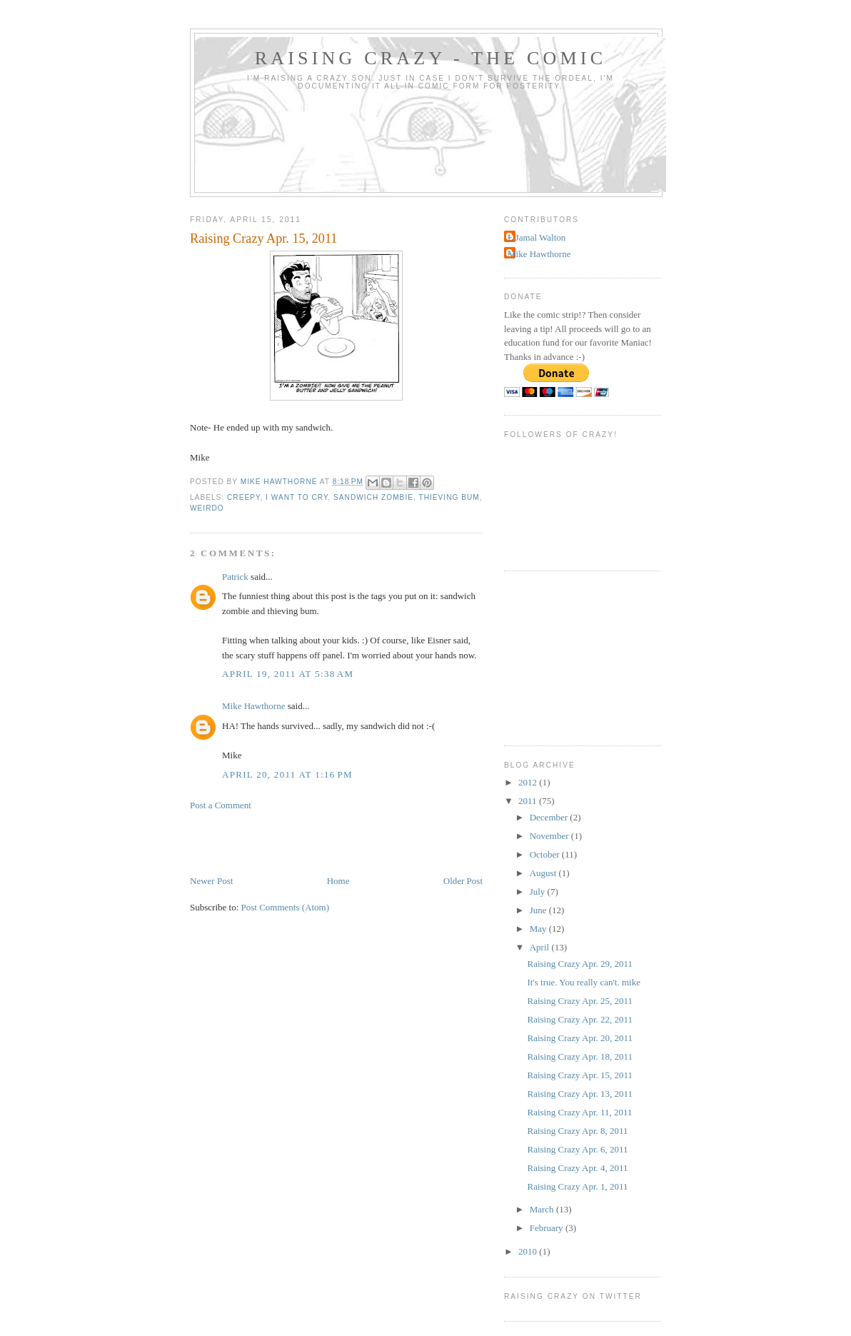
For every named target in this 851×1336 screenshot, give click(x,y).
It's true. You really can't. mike (583, 982)
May (539, 928)
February (547, 1227)
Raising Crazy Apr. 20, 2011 (580, 1038)
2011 (528, 800)
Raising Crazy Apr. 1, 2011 (577, 1186)
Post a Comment (220, 805)
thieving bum (448, 497)
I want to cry (297, 497)
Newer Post (211, 880)
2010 (528, 1251)
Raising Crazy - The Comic (431, 58)
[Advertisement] (357, 841)
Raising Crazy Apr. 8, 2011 (577, 1130)
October (546, 854)
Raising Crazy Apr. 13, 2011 (580, 1093)
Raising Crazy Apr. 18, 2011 (580, 1056)
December (550, 817)
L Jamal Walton (536, 237)
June (539, 910)
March (543, 1209)
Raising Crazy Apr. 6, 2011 (577, 1149)
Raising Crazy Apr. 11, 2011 (579, 1112)
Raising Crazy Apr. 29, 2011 (580, 963)
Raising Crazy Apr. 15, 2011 (580, 1075)
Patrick (235, 576)
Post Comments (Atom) (285, 907)
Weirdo (207, 508)
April (541, 947)
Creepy (243, 497)
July (539, 891)
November (550, 835)
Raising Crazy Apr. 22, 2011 (580, 1019)
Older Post (463, 880)
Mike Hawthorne (253, 705)
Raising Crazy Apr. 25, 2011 (580, 1000)
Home (338, 880)
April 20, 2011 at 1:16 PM (287, 774)
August (544, 873)
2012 (528, 782)
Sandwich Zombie (373, 497)
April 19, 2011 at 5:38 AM (287, 673)
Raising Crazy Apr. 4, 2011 (577, 1167)
